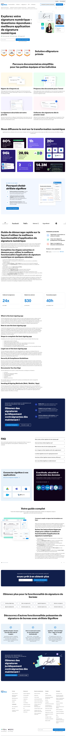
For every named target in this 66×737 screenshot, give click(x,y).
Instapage (47, 701)
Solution (24, 700)
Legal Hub (57, 701)
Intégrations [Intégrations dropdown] (24, 4)
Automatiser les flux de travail (49, 715)
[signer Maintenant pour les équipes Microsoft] (17, 488)
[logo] (4, 692)
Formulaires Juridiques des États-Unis (49, 698)
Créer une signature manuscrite (37, 714)
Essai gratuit (59, 4)
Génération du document (49, 703)
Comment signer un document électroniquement (37, 705)
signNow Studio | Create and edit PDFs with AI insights (11, 632)
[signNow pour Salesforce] (7, 495)
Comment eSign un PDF (38, 708)
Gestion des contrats (48, 708)
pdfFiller (46, 693)
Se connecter (62, 1)
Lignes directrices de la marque (60, 707)
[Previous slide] (61, 563)
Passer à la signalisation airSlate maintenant (60, 699)
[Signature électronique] (5, 7)
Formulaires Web (48, 710)
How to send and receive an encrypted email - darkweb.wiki (33, 632)
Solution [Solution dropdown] (18, 4)
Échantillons (14, 700)
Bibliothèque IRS (15, 698)
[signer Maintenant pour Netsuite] (21, 495)
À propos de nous (59, 693)
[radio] (53, 251)
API (23, 708)
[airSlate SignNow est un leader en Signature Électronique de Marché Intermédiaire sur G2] (4, 53)
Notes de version (37, 693)
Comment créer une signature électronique (38, 711)
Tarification (33, 4)
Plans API (13, 708)
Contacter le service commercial (47, 4)
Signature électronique (38, 702)
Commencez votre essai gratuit (23, 39)
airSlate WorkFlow (48, 695)
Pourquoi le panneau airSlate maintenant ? (59, 696)
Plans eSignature (15, 706)
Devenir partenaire (59, 709)
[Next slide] (64, 563)
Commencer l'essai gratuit (12, 208)
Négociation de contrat (49, 712)
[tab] (1, 562)
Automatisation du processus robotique (48, 706)
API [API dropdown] (29, 4)
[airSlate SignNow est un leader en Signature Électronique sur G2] (19, 53)
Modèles (13, 701)
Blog (57, 715)
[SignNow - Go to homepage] (4, 4)
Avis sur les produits (26, 706)
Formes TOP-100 (14, 693)
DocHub (46, 700)
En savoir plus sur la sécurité (42, 482)
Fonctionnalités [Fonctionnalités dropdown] (11, 4)
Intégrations (25, 699)
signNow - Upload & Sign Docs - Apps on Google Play (55, 632)
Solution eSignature (26, 693)
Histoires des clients (26, 704)
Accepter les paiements (49, 718)
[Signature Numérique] (31, 7)
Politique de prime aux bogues (60, 722)
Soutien (56, 1)
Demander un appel (25, 425)
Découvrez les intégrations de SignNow (11, 477)
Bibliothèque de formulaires (14, 696)
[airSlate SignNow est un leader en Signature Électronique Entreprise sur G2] (12, 53)
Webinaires (36, 695)
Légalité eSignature (26, 710)
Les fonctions (25, 697)
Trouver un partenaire (60, 711)
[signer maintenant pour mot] (26, 488)
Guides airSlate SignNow (38, 700)
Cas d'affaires (25, 702)
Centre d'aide (36, 697)
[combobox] (8, 39)
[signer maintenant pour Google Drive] (7, 488)
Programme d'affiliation (60, 713)
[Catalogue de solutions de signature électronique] (18, 7)
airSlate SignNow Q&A (38, 699)
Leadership (58, 704)
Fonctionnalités (26, 695)
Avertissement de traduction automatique (60, 719)
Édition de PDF (47, 720)
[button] (64, 4)
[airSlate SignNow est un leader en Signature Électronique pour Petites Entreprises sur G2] (27, 53)
